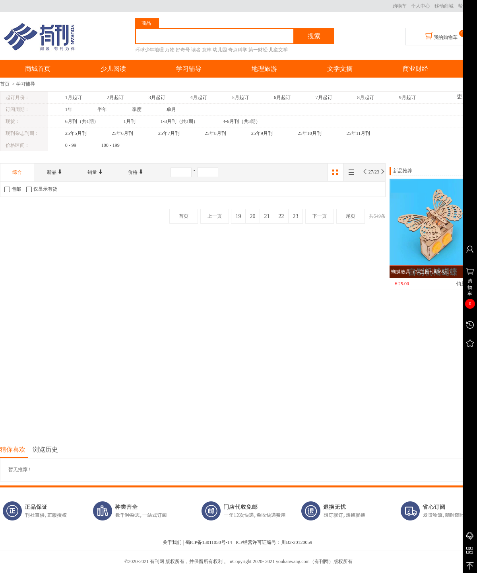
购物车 (399, 6)
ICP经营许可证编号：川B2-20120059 (274, 542)
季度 (137, 109)
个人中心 (420, 6)
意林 (206, 50)
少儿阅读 (113, 68)
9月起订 (407, 97)
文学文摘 (340, 68)
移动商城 (444, 6)
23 (296, 216)
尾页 (350, 216)
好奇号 (183, 50)
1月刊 (130, 121)
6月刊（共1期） (82, 121)
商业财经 (415, 68)
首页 (5, 84)
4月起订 (198, 97)
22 (281, 216)
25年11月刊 (358, 133)
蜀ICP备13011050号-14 (208, 542)
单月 (171, 109)
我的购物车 (441, 36)
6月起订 (282, 97)
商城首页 (37, 68)
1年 (68, 109)
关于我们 (172, 542)
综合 (17, 172)
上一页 (214, 216)
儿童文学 (278, 50)
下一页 (319, 216)
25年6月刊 (122, 133)
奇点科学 (237, 50)
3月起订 (157, 97)
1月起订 (73, 97)
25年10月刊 (310, 133)
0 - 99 (70, 145)
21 (267, 216)
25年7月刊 (169, 133)
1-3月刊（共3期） (179, 121)
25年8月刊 (215, 133)
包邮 (12, 189)
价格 (135, 172)
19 (238, 216)
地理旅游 (264, 68)
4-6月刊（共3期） (241, 121)
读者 (196, 50)
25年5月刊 (76, 133)
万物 (170, 50)
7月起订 (324, 97)
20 (253, 216)
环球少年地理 (149, 50)
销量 (95, 172)
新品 (54, 172)
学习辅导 (189, 68)
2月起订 (115, 97)
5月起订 (240, 97)
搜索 (314, 36)
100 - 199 (110, 145)
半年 (102, 109)
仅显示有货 (41, 189)
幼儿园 (220, 50)
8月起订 (365, 97)
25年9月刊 (262, 133)
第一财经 (258, 50)
